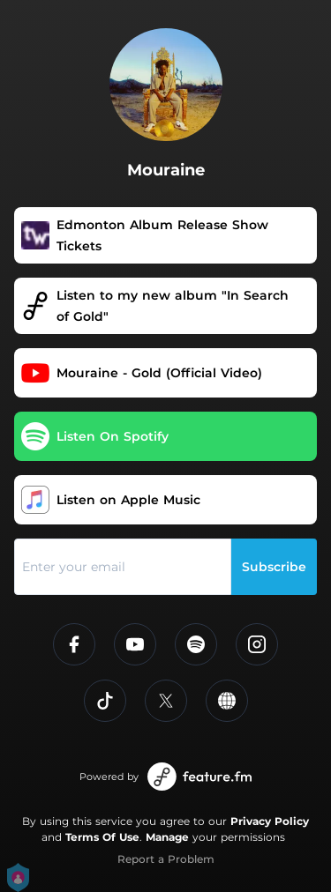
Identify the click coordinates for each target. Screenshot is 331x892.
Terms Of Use (102, 837)
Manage (167, 837)
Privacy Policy (269, 821)
